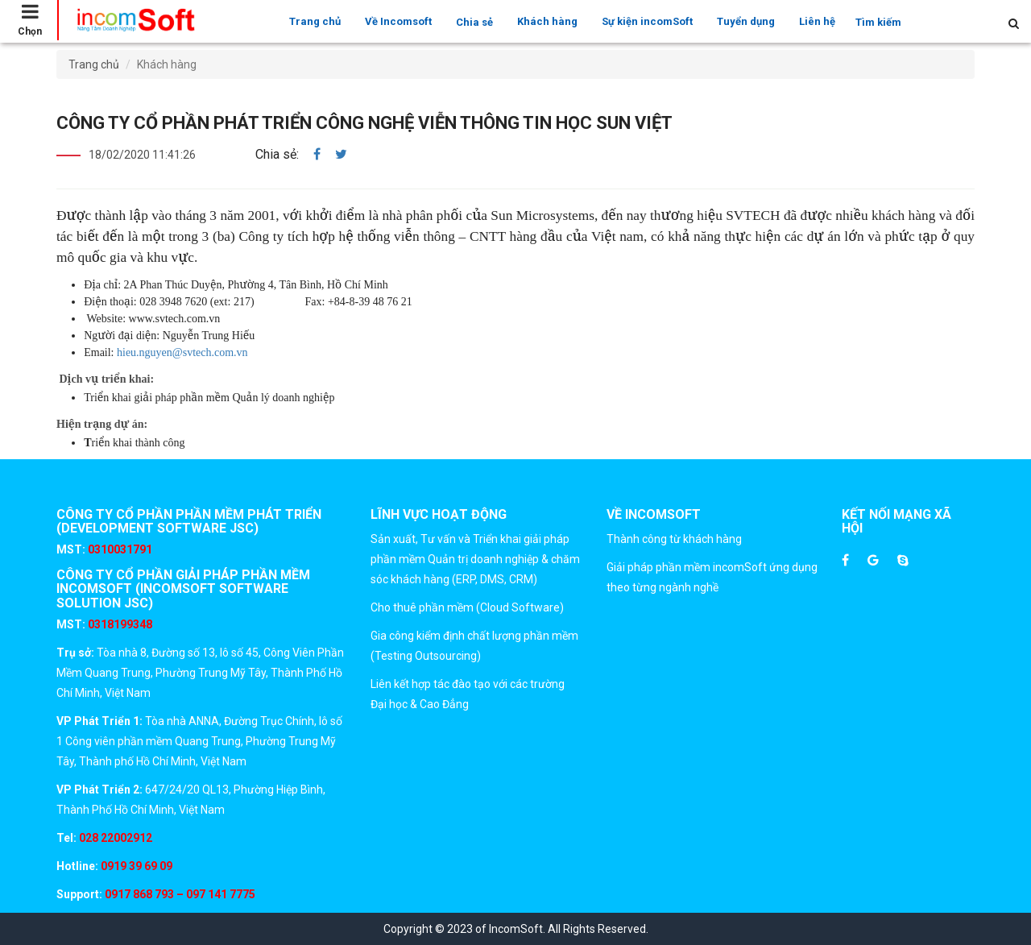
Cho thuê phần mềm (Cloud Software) (467, 607)
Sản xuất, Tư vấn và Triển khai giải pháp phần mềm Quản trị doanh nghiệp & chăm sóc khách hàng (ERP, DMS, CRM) (475, 559)
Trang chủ (315, 21)
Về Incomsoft (398, 21)
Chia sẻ (474, 22)
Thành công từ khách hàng (674, 539)
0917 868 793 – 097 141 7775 (178, 894)
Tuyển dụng (746, 21)
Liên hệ (817, 21)
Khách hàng (547, 21)
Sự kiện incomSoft (647, 21)
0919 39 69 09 (135, 866)
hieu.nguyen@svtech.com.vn (182, 352)
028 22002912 (115, 837)
